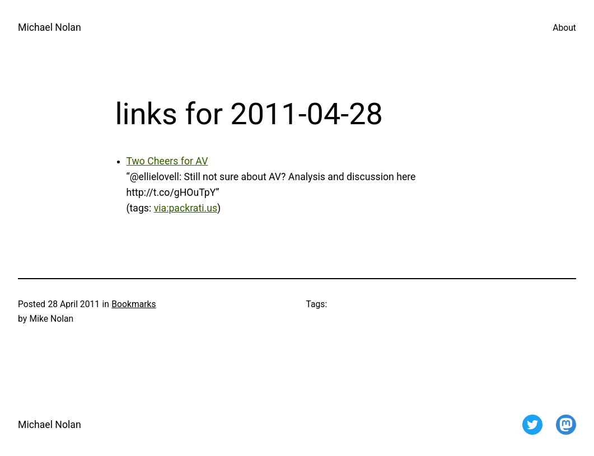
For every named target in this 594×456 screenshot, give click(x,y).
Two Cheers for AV (167, 161)
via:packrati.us (185, 208)
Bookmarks (133, 304)
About (564, 27)
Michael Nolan (49, 27)
